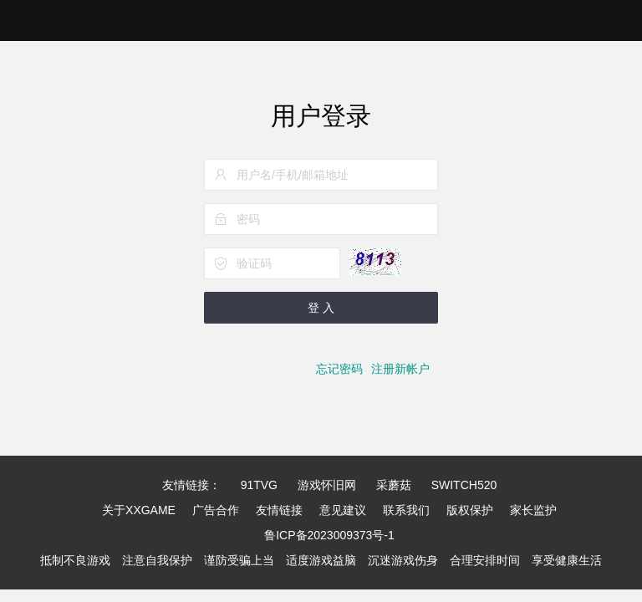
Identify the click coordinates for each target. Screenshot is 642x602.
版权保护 (469, 510)
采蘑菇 (393, 485)
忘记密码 (339, 368)
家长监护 (533, 510)
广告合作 (215, 510)
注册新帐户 (400, 368)
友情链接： (191, 485)
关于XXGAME (139, 510)
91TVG (259, 485)
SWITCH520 (464, 485)
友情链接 (279, 510)
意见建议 (342, 510)
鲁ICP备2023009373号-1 (329, 535)
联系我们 (406, 510)
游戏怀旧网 (327, 485)
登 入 (321, 307)
